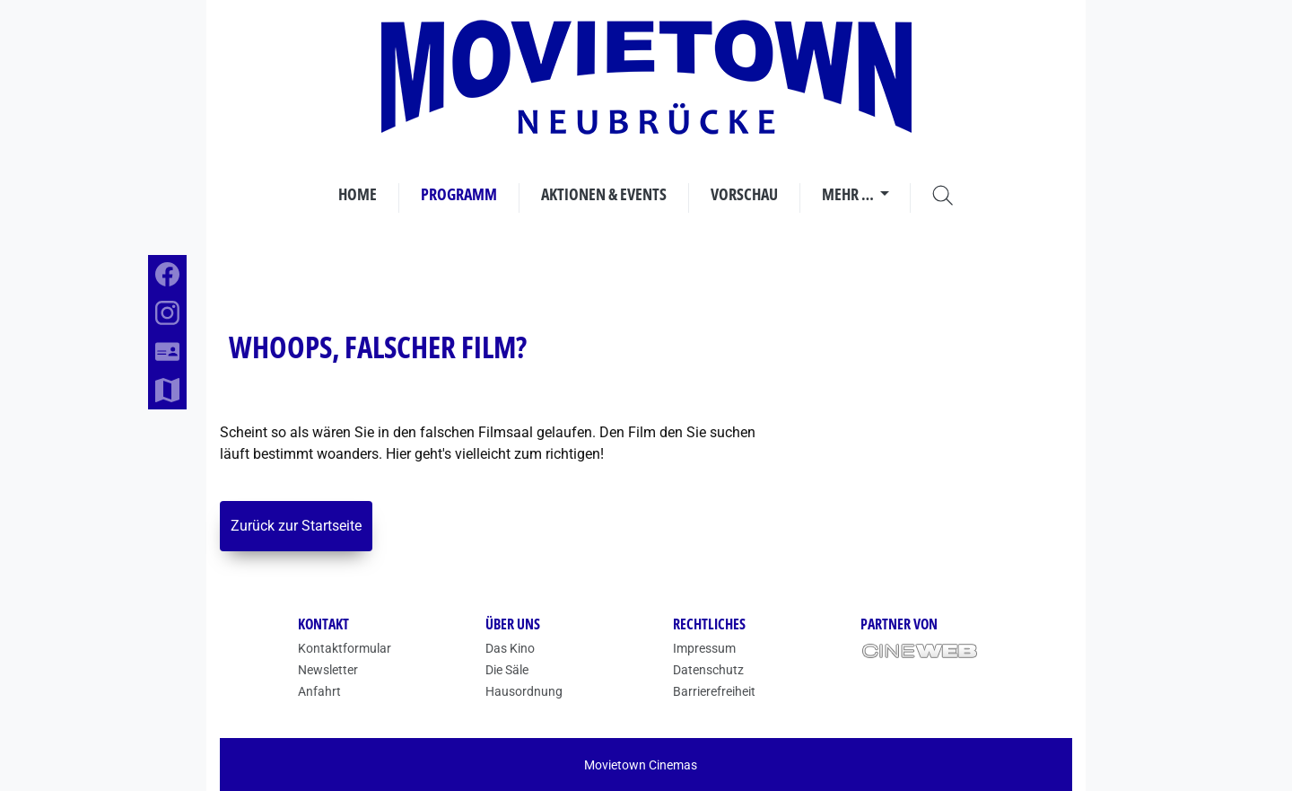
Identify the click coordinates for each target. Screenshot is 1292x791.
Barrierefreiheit (714, 691)
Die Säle (506, 670)
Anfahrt (319, 691)
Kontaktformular (344, 648)
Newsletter (328, 670)
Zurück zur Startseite (296, 525)
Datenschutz (708, 670)
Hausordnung (524, 691)
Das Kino (510, 648)
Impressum (704, 648)
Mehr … (849, 194)
